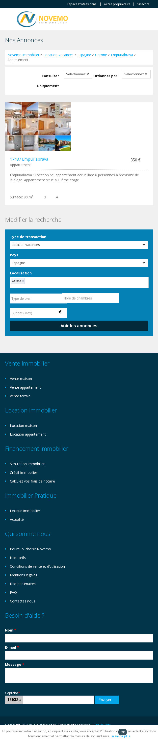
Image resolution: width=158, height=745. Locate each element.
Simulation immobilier (27, 463)
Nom (10, 630)
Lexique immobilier (25, 510)
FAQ (13, 592)
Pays (14, 255)
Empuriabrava (122, 54)
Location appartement (28, 434)
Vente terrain (20, 396)
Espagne (84, 54)
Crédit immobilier (23, 472)
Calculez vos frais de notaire (32, 481)
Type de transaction (28, 236)
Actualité (17, 519)
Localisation (21, 273)
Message (14, 664)
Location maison (23, 425)
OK (123, 732)
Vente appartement (25, 387)
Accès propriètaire (117, 4)
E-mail (12, 647)
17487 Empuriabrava (29, 159)
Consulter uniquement (48, 81)
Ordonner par (105, 76)
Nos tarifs (18, 557)
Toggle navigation (9, 19)
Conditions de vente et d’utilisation (37, 566)
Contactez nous (22, 601)
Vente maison (21, 378)
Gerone (101, 54)
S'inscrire (143, 4)
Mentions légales (23, 575)
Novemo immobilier (23, 54)
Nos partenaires (23, 583)
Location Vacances (58, 54)
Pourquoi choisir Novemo (30, 549)
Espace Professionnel (82, 4)
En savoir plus (120, 736)
